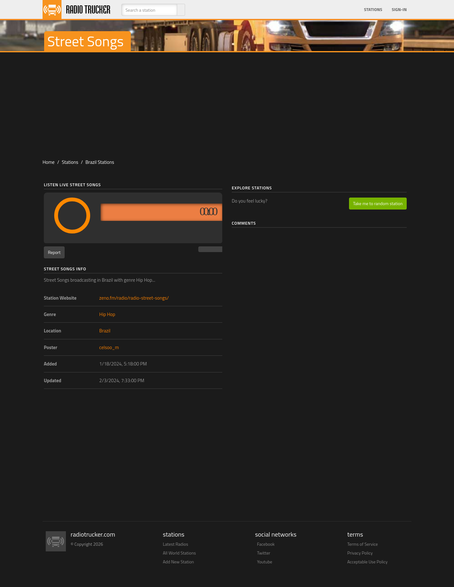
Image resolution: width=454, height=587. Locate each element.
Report (54, 252)
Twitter (263, 553)
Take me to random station (378, 203)
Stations (373, 9)
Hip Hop (107, 314)
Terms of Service (362, 544)
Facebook (266, 544)
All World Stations (179, 553)
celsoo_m (109, 347)
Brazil (105, 330)
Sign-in (399, 9)
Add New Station (178, 561)
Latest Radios (175, 544)
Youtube (264, 561)
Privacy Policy (360, 553)
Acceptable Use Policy (367, 561)
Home (49, 162)
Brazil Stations (99, 162)
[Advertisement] (227, 103)
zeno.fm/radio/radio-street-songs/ (134, 298)
